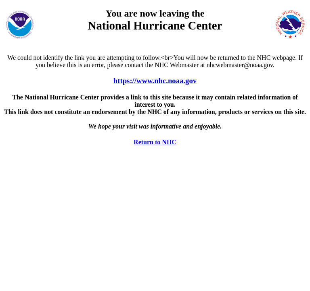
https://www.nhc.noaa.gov (155, 80)
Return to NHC (155, 142)
